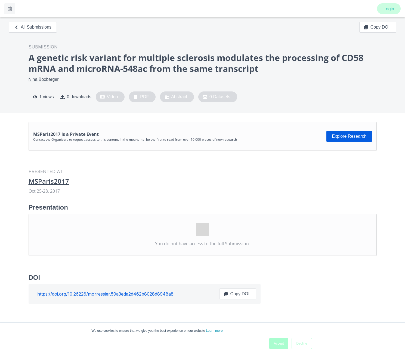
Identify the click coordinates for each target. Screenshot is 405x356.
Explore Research (349, 136)
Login (389, 9)
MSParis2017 (49, 181)
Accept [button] (279, 343)
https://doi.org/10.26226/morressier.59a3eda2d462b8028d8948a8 (105, 294)
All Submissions (32, 27)
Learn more (214, 331)
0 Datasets (216, 97)
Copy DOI (376, 27)
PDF (141, 97)
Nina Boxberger (44, 79)
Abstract (176, 97)
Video (109, 97)
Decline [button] (301, 343)
